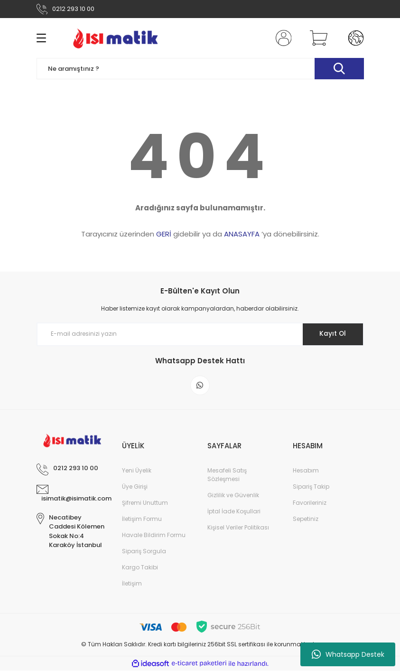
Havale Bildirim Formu (154, 536)
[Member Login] (281, 38)
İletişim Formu (142, 520)
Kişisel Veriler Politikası (238, 528)
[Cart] (316, 38)
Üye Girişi (135, 487)
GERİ (163, 234)
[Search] (200, 68)
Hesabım (306, 471)
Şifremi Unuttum (145, 504)
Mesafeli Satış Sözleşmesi (227, 475)
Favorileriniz (309, 504)
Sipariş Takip (311, 487)
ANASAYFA (242, 234)
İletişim (132, 584)
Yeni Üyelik (136, 471)
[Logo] (115, 38)
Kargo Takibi (140, 568)
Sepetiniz (305, 520)
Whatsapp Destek (348, 654)
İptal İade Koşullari (233, 512)
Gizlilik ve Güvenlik (233, 496)
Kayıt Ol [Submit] (331, 334)
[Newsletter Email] (200, 334)
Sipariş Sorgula (144, 552)
